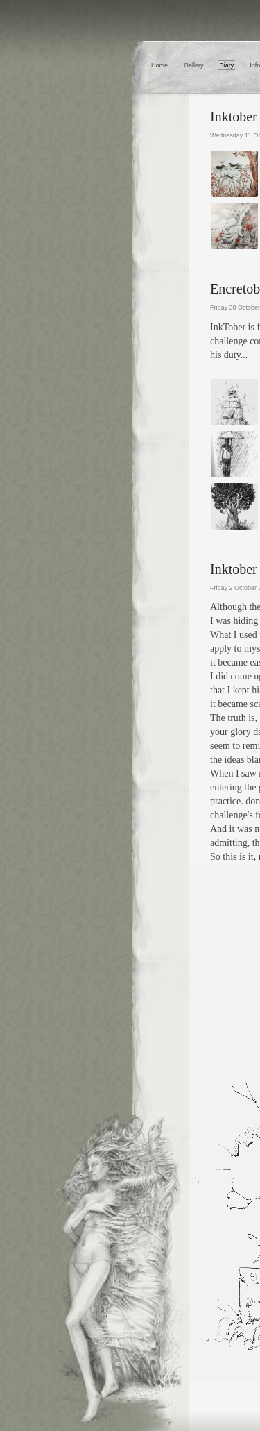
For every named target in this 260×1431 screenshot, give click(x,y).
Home (159, 65)
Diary (226, 65)
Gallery (194, 65)
